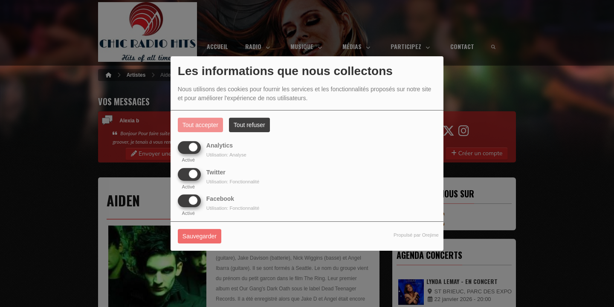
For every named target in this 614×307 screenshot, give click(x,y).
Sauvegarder (199, 236)
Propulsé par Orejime (416, 234)
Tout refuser (249, 125)
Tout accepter (200, 125)
